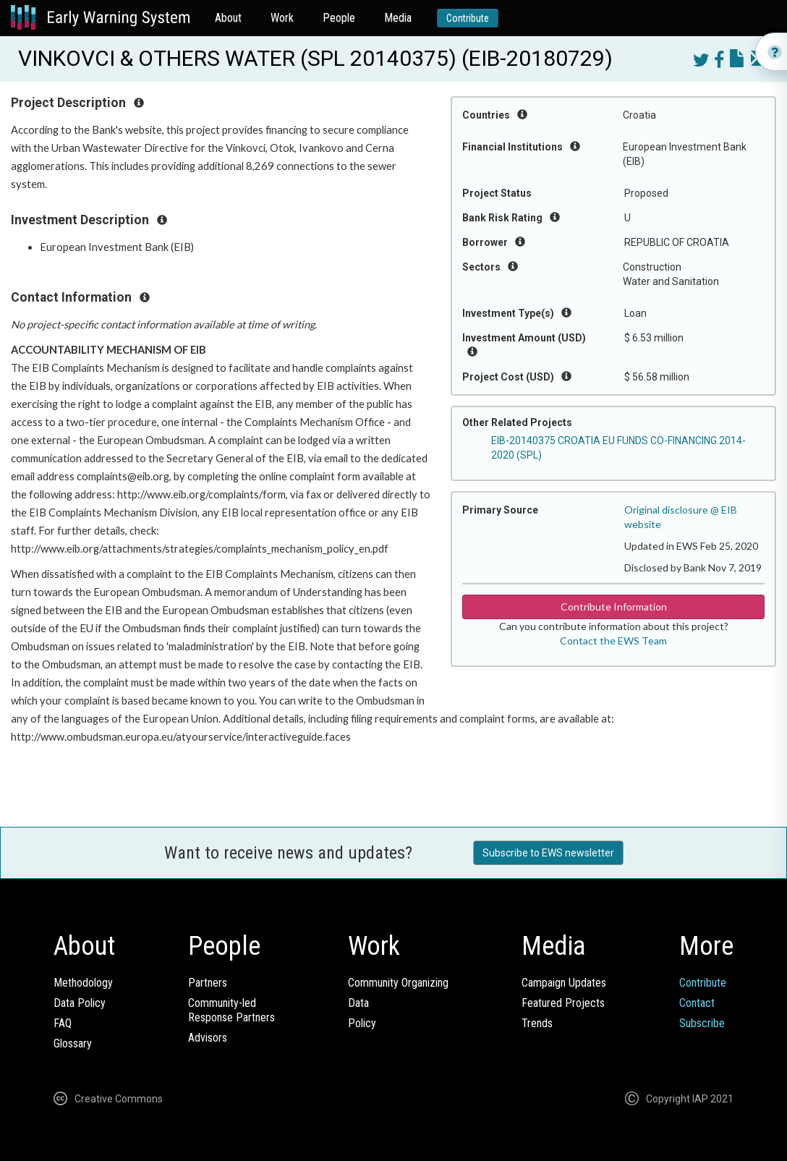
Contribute (467, 18)
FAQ (63, 1023)
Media (398, 18)
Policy (362, 1023)
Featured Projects (563, 1003)
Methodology (83, 983)
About (228, 18)
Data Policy (80, 1003)
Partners (207, 983)
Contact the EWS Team (613, 640)
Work (282, 18)
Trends (537, 1023)
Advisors (207, 1038)
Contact (697, 1003)
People (339, 18)
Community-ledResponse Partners (231, 1010)
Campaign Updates (564, 983)
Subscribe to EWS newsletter (548, 853)
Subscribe (702, 1023)
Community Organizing (398, 983)
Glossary (73, 1043)
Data (358, 1003)
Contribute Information (614, 606)
